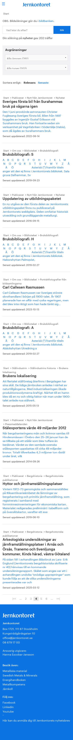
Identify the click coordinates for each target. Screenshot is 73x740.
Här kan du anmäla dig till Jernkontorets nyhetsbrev (36, 720)
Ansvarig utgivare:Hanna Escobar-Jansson (18, 652)
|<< (14, 598)
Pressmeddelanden (16, 424)
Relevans (30, 82)
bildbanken (46, 20)
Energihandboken (14, 679)
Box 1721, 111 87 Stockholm (20, 628)
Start (6, 13)
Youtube (8, 711)
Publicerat (18, 97)
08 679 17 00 (11, 642)
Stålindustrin (19, 368)
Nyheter (60, 97)
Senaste (43, 82)
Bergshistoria (34, 476)
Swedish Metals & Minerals (20, 675)
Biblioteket (30, 150)
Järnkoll (8, 688)
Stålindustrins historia (43, 368)
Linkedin (8, 706)
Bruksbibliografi (49, 150)
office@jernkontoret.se (17, 637)
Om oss (16, 150)
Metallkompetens (14, 684)
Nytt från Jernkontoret (39, 97)
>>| (58, 598)
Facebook (9, 702)
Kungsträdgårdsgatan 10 (19, 633)
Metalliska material (15, 670)
